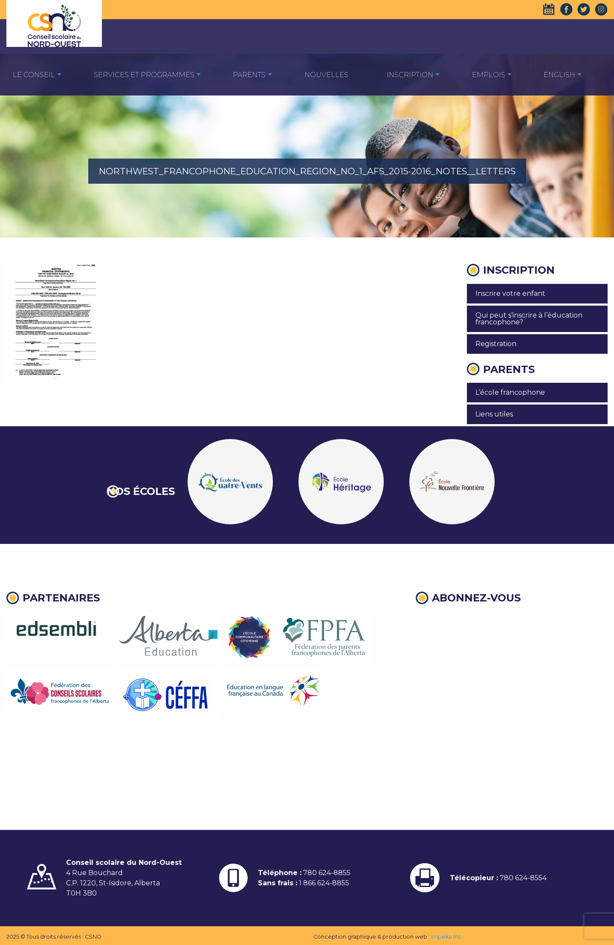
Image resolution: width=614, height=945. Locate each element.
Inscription (410, 75)
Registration (495, 344)
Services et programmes (144, 75)
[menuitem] (33, 74)
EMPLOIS (488, 75)
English (559, 75)
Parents (249, 75)
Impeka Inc (446, 936)
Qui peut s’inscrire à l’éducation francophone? (528, 318)
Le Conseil (34, 75)
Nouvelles (326, 75)
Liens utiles (494, 414)
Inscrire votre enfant (510, 293)
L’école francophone (510, 392)
